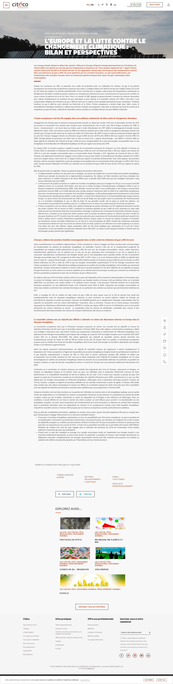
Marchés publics (93, 636)
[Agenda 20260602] (164, 341)
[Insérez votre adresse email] (135, 632)
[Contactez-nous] (164, 361)
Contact (58, 641)
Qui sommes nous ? (30, 625)
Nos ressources (29, 643)
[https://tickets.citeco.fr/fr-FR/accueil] (164, 334)
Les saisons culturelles (31, 640)
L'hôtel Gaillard (28, 632)
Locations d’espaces (95, 632)
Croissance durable (89, 33)
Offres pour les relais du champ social (68, 637)
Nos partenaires (29, 647)
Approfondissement (122, 486)
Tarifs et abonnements (63, 625)
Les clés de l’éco (59, 33)
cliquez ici (90, 668)
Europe (60, 477)
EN (92, 4)
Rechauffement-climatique (93, 480)
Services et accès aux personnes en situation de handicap (68, 633)
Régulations (73, 33)
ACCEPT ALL (161, 680)
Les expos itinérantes (95, 640)
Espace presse (93, 625)
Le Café (58, 649)
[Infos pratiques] (164, 354)
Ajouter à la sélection (109, 56)
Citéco (47, 33)
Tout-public (118, 479)
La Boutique (59, 645)
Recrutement (28, 654)
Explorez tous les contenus (92, 607)
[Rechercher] (164, 348)
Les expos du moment (31, 636)
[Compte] (164, 327)
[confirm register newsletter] (149, 632)
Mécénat (91, 628)
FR (88, 4)
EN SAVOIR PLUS (85, 680)
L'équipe (26, 628)
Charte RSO (27, 651)
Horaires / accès (61, 628)
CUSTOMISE (149, 680)
